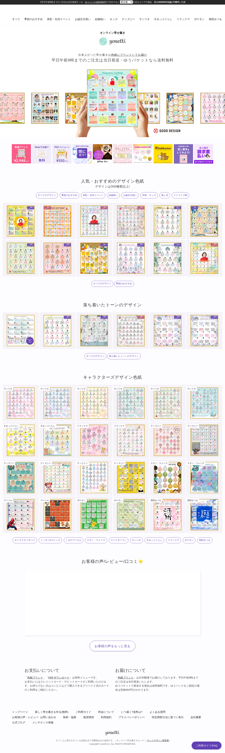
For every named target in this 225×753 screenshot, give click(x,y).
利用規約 (106, 731)
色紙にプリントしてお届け (129, 54)
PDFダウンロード (58, 692)
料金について (106, 726)
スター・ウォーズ (111, 545)
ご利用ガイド (83, 726)
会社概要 (196, 731)
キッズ (114, 19)
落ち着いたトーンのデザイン (126, 360)
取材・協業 (69, 731)
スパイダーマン (138, 545)
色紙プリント (35, 692)
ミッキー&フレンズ (55, 545)
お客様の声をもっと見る (112, 661)
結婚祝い (100, 19)
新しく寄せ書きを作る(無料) (51, 726)
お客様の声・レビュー (25, 731)
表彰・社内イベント (59, 19)
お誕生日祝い (83, 19)
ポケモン (199, 19)
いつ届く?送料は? (132, 726)
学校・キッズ (156, 196)
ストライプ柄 (195, 196)
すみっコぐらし (163, 19)
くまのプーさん (84, 545)
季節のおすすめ (33, 19)
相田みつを (215, 19)
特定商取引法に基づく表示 (168, 731)
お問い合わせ (48, 731)
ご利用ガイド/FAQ (206, 745)
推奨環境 (88, 731)
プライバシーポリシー (131, 731)
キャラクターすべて (25, 545)
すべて (16, 19)
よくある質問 (157, 726)
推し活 (176, 196)
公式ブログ (18, 737)
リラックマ (183, 19)
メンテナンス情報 (42, 737)
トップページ (20, 726)
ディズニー (128, 19)
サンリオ (144, 19)
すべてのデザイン (32, 196)
